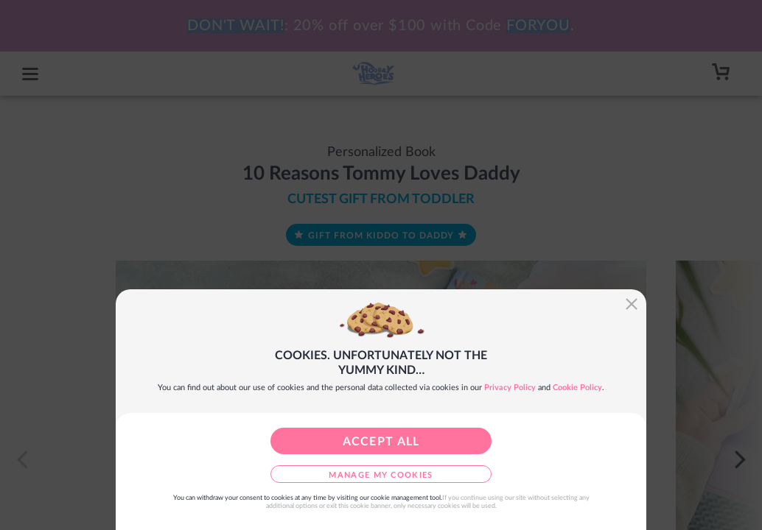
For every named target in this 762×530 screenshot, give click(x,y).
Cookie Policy (577, 388)
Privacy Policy (510, 388)
